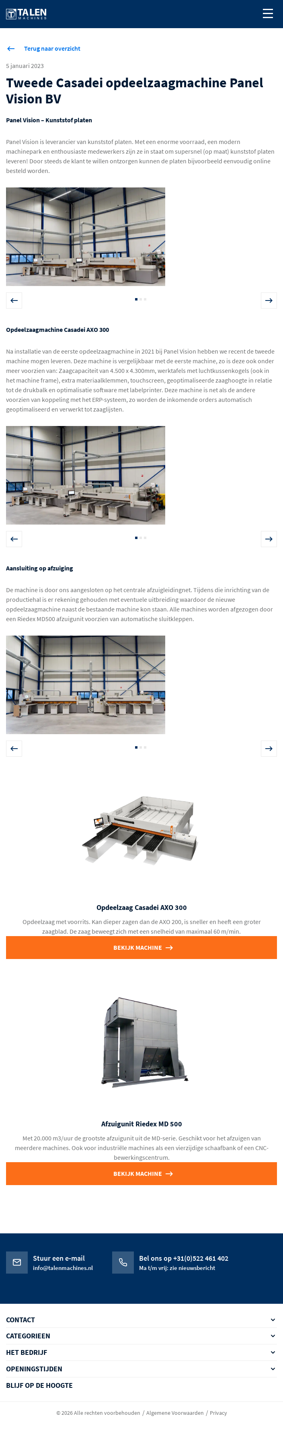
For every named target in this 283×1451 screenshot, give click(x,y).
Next (269, 300)
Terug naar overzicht (52, 48)
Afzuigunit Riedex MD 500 (141, 1123)
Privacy (218, 1412)
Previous (14, 300)
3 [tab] (145, 299)
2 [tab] (140, 299)
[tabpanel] (141, 239)
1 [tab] (136, 299)
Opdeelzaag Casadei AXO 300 (141, 907)
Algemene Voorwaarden (175, 1412)
